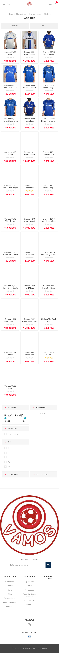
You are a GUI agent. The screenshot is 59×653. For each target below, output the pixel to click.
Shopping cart (29, 600)
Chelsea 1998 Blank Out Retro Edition (48, 288)
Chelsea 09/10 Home (10, 153)
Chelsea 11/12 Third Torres (10, 220)
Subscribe (48, 565)
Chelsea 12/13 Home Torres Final (10, 253)
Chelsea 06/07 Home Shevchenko (10, 120)
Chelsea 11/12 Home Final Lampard (29, 187)
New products (9, 598)
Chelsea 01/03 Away (10, 53)
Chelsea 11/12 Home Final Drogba (10, 186)
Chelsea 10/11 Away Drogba (29, 153)
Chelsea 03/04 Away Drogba (29, 53)
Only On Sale (13, 434)
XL (9, 462)
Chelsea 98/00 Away (10, 387)
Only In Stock (41, 413)
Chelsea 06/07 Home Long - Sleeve (49, 87)
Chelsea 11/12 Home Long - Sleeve (49, 187)
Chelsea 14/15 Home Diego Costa (48, 253)
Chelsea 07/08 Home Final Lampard (29, 121)
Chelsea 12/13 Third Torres (29, 253)
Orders (29, 586)
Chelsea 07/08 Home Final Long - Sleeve (48, 121)
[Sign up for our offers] (27, 565)
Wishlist (29, 604)
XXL (9, 467)
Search (10, 586)
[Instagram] (29, 625)
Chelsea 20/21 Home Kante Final (29, 320)
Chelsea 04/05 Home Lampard (10, 86)
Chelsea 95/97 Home (49, 353)
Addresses (29, 590)
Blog (10, 594)
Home (11, 14)
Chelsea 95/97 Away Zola (29, 353)
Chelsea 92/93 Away (10, 353)
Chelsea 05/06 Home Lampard (29, 86)
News (10, 590)
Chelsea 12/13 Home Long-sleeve (48, 220)
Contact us (9, 582)
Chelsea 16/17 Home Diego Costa (10, 287)
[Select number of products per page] (44, 26)
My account (29, 582)
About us (9, 606)
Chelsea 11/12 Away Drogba (49, 153)
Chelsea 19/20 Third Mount (29, 287)
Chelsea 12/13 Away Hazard (29, 220)
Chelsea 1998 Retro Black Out (10, 320)
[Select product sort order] (15, 26)
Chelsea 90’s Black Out (48, 320)
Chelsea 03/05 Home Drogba (49, 53)
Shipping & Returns (9, 602)
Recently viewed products (29, 595)
